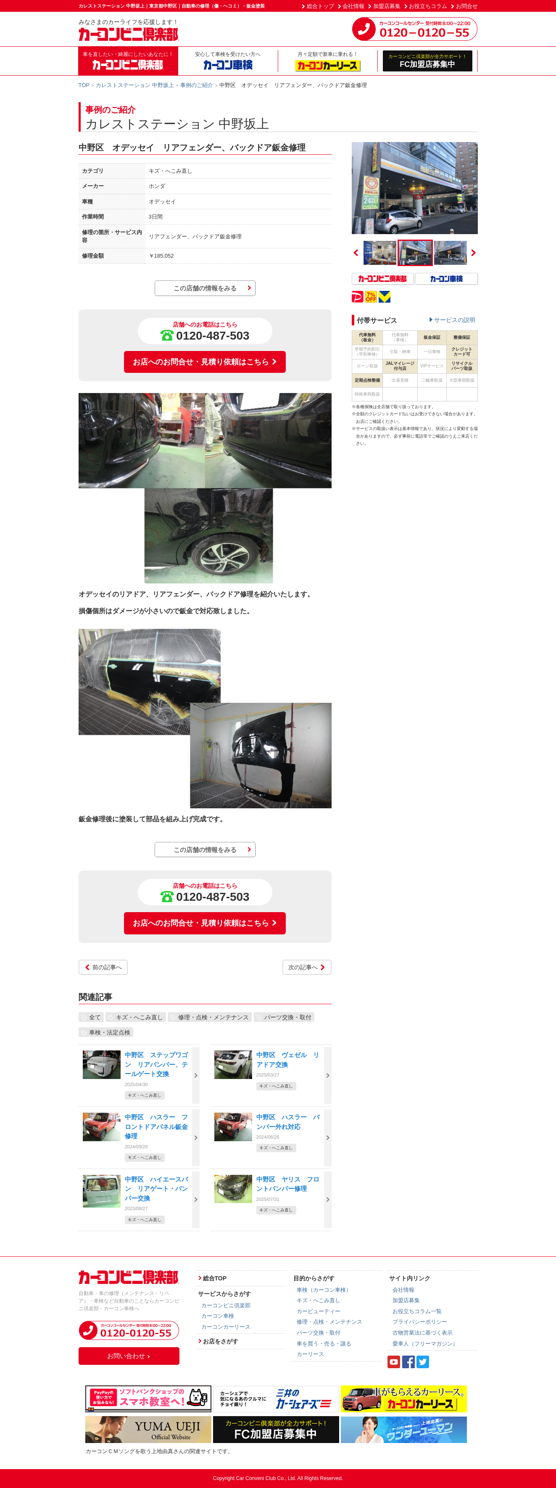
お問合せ (467, 6)
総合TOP (215, 1278)
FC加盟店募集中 (427, 60)
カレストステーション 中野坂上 (135, 85)
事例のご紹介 (196, 85)
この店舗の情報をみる (205, 288)
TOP (84, 85)
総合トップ (320, 6)
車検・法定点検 (109, 1032)
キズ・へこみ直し (139, 1016)
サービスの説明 (454, 320)
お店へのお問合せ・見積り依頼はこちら (205, 362)
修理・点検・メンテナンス (213, 1016)
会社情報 (353, 6)
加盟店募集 (387, 6)
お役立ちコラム (428, 6)
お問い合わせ (129, 1355)
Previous (356, 252)
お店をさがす (220, 1341)
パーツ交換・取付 (287, 1016)
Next (473, 252)
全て (95, 1016)
